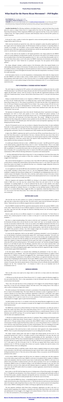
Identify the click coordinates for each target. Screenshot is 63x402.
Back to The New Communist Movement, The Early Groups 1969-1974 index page (26, 397)
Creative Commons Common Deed (37, 21)
